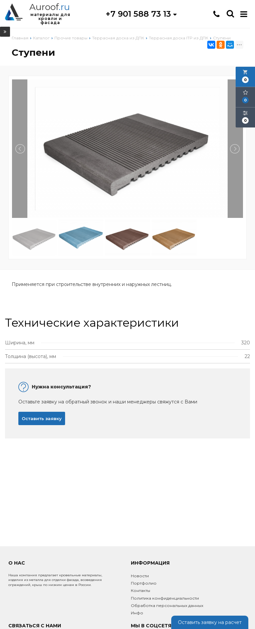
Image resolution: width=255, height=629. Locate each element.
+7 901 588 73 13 (141, 14)
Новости (140, 575)
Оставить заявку (42, 418)
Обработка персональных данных (167, 605)
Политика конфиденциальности (165, 598)
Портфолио (144, 583)
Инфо (137, 612)
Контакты (140, 590)
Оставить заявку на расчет (210, 622)
